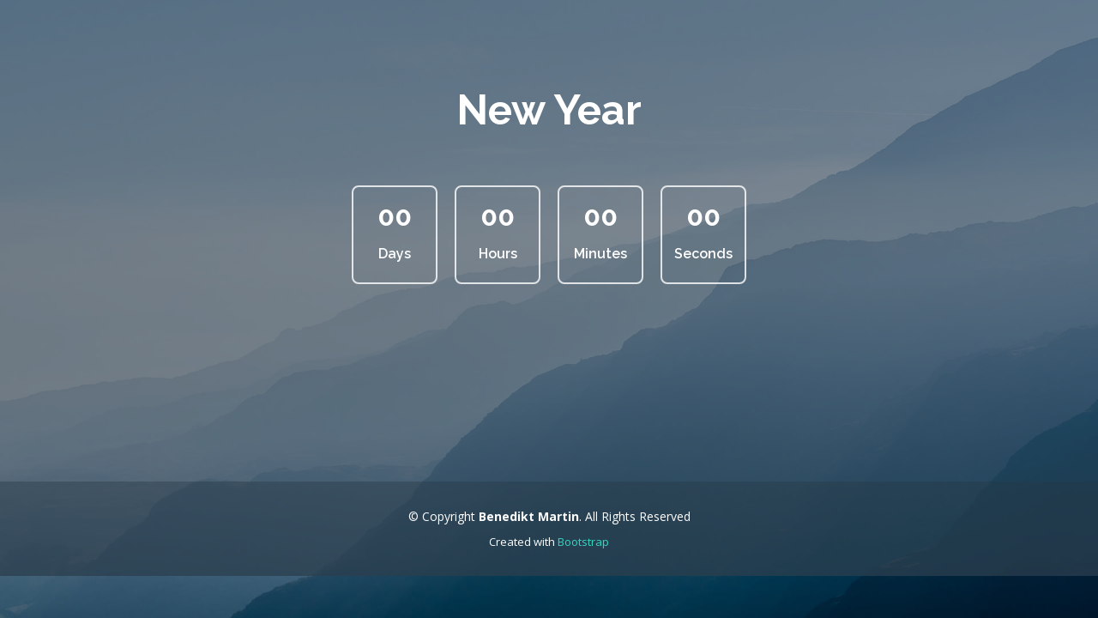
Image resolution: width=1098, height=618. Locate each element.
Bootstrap (583, 541)
